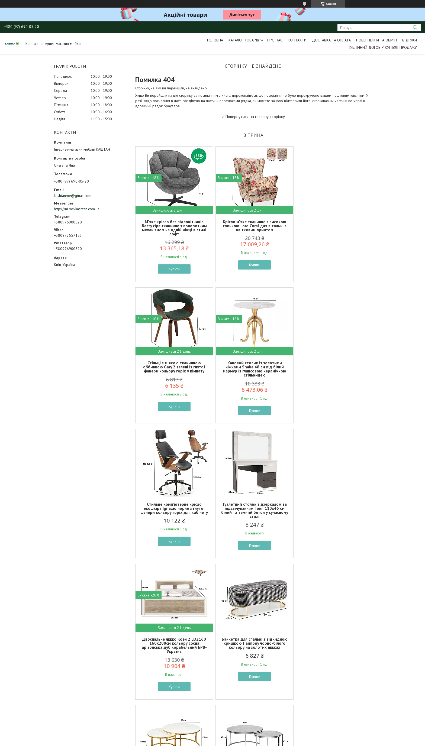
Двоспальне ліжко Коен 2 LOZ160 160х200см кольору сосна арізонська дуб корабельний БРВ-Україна (173, 510)
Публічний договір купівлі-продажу (382, 47)
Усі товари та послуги (251, 715)
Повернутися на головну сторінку (255, 116)
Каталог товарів (243, 40)
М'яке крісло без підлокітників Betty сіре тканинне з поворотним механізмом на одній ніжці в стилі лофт (173, 228)
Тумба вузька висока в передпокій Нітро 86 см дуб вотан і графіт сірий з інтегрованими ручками (253, 649)
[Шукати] (415, 27)
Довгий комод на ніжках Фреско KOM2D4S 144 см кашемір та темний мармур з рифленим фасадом (332, 651)
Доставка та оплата (331, 40)
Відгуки (409, 40)
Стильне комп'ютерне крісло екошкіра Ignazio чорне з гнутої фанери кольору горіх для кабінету (253, 367)
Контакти (297, 40)
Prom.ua (238, 736)
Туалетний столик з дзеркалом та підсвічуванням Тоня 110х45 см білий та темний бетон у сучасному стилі (332, 369)
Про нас (274, 40)
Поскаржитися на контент (217, 741)
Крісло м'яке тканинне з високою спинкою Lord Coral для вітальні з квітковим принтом (253, 226)
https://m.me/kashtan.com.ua (76, 208)
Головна (215, 40)
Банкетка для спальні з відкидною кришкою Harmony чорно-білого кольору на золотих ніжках (253, 508)
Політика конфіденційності (260, 741)
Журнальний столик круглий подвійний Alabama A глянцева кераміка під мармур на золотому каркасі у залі (332, 510)
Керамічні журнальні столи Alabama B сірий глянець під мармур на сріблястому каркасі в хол (174, 649)
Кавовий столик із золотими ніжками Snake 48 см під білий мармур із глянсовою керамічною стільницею (173, 369)
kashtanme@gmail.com (72, 195)
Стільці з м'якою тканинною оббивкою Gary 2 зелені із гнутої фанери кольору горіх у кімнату (332, 226)
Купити (173, 269)
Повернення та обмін (376, 40)
